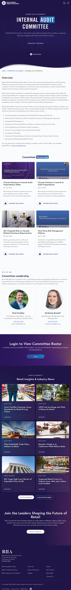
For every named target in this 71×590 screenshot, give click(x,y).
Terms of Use (15, 589)
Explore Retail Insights (44, 497)
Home (4, 71)
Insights (30, 573)
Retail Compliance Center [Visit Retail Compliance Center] (9, 570)
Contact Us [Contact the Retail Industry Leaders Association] (49, 576)
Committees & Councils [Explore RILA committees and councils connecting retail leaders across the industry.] (15, 71)
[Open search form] (64, 3)
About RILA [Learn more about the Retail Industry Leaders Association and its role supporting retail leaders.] (49, 573)
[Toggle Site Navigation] (68, 3)
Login (35, 356)
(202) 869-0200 (6, 561)
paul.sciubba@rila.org (19, 145)
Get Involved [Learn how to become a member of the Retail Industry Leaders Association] (50, 570)
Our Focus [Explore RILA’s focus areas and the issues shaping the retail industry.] (31, 566)
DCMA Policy (24, 589)
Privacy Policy (6, 589)
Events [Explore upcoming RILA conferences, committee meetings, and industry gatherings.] (48, 566)
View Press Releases (26, 497)
